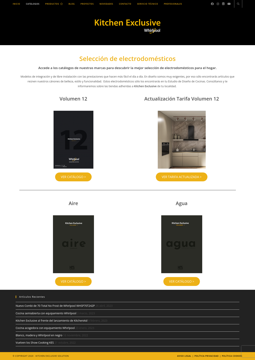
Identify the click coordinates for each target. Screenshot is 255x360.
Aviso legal (184, 356)
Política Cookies (232, 356)
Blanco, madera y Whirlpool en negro (39, 335)
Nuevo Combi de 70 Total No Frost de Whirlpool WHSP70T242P (55, 306)
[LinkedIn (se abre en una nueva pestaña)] (223, 4)
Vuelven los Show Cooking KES (35, 342)
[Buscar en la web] (238, 4)
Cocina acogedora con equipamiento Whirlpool (45, 328)
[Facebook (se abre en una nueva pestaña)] (212, 4)
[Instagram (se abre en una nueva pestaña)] (218, 4)
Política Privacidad (206, 356)
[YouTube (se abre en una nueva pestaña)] (229, 4)
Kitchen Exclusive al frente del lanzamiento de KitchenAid (51, 320)
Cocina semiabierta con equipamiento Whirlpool (46, 313)
